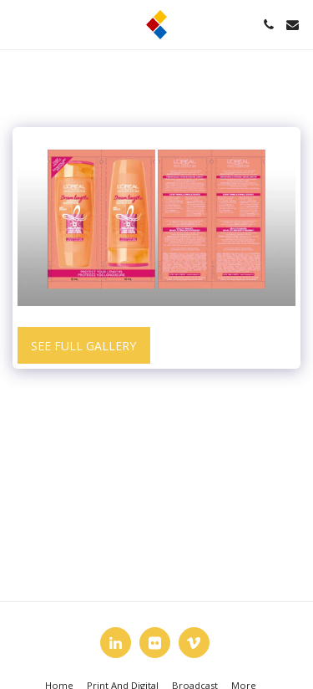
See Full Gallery (83, 346)
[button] (18, 24)
